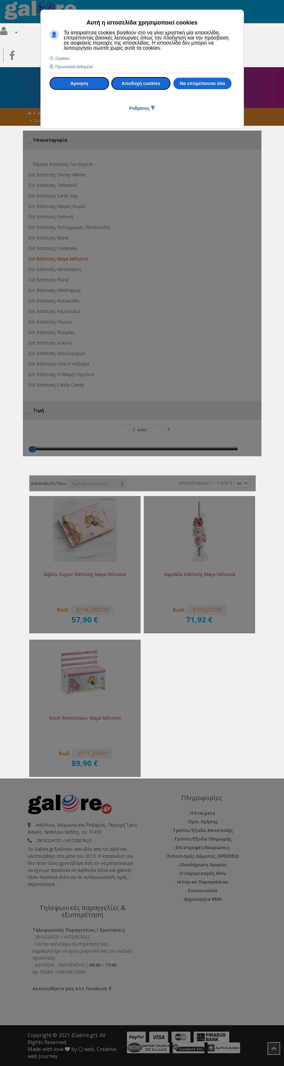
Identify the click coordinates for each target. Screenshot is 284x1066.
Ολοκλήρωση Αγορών (202, 865)
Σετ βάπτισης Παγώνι (50, 322)
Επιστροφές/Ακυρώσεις (203, 847)
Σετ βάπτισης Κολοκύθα (53, 301)
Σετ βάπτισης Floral (48, 280)
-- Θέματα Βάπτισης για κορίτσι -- (62, 164)
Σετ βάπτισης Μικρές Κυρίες (57, 206)
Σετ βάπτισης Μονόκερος (54, 269)
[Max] (157, 429)
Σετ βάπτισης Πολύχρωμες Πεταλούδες (69, 227)
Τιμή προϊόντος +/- (90, 484)
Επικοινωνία (202, 890)
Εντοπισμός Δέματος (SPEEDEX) (203, 856)
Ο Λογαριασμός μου (203, 873)
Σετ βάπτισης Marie (48, 238)
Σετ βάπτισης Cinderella (52, 248)
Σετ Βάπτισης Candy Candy (56, 385)
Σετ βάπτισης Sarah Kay (53, 196)
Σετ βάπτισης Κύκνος (50, 343)
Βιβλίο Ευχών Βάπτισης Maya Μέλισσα (85, 574)
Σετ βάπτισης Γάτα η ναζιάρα (58, 364)
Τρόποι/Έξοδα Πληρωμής (203, 839)
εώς (142, 429)
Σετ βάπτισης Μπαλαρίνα (54, 290)
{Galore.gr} (84, 1035)
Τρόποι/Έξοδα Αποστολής (203, 830)
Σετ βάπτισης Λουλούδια (54, 311)
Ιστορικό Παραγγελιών (202, 882)
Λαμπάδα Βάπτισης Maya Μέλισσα (199, 574)
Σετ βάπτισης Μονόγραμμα (56, 353)
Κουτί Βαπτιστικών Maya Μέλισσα (85, 718)
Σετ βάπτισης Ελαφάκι (51, 332)
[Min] (122, 429)
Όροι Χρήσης (203, 822)
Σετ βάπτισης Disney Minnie (57, 175)
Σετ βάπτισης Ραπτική (50, 217)
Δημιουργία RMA (203, 899)
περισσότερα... (42, 884)
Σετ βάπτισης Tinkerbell (52, 185)
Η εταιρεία (202, 813)
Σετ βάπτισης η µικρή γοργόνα (61, 374)
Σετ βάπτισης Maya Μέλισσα (58, 259)
